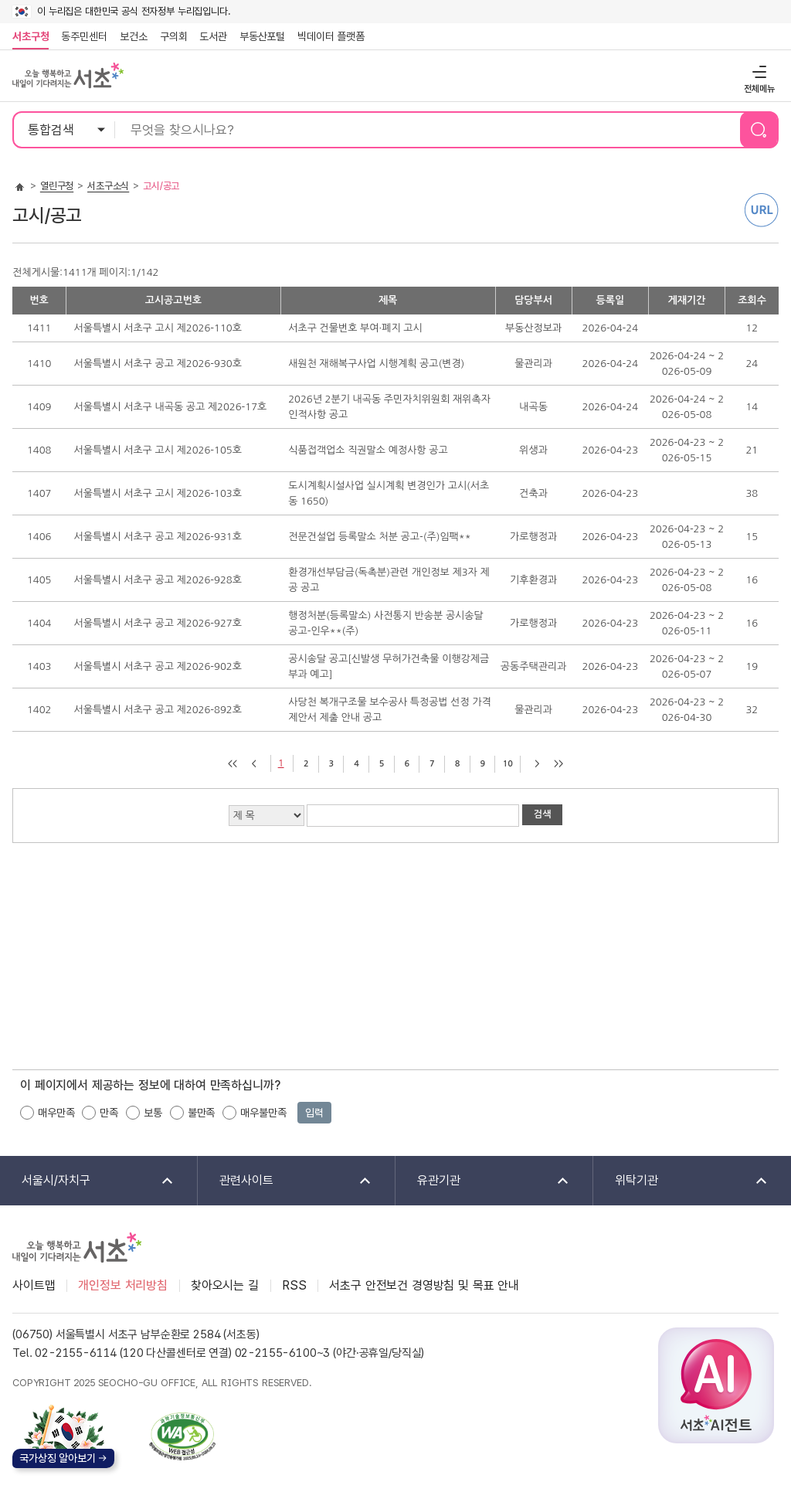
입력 (314, 1112)
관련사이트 (285, 1181)
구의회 (174, 36)
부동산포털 (262, 36)
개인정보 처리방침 (123, 1285)
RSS (294, 1285)
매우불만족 (263, 1112)
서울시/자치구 (87, 1181)
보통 (153, 1112)
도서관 (213, 36)
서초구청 (30, 36)
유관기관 (483, 1181)
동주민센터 (81, 36)
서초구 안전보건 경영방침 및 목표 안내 (424, 1285)
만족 (109, 1112)
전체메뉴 (757, 71)
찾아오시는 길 (225, 1285)
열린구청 (56, 186)
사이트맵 (33, 1285)
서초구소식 (108, 186)
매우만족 (56, 1112)
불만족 (202, 1112)
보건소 (134, 36)
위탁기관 (681, 1181)
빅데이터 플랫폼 (331, 36)
